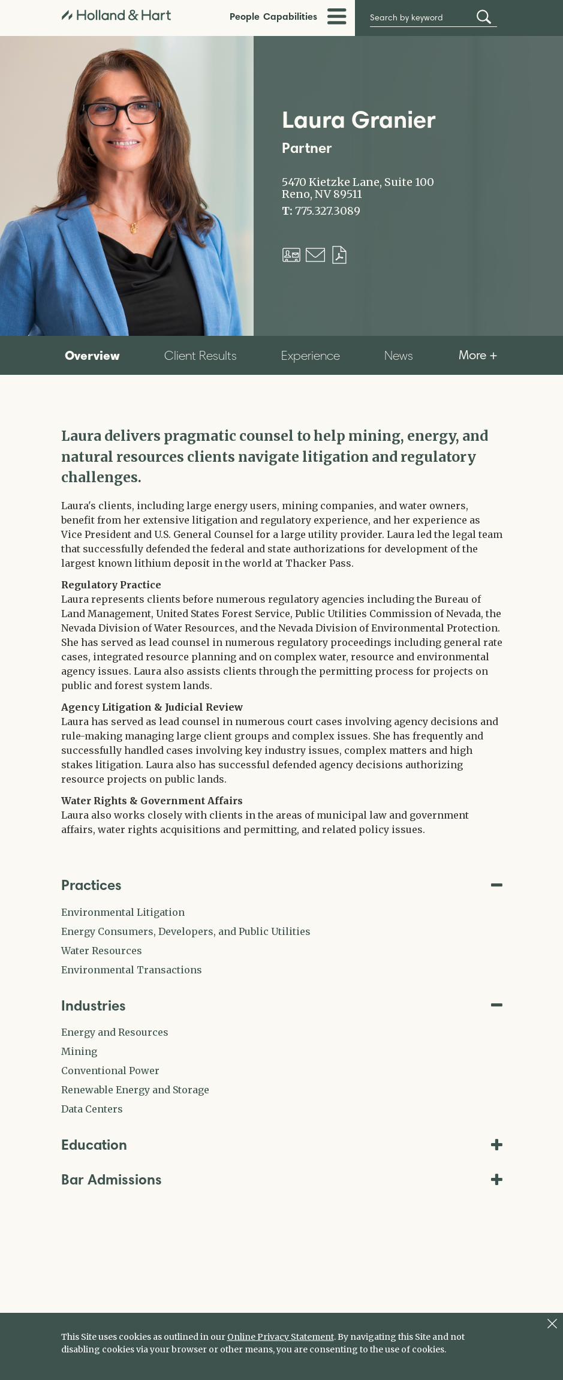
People (245, 16)
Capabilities (290, 16)
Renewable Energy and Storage (135, 1090)
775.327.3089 (327, 211)
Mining (79, 1051)
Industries (281, 1005)
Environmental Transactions (131, 970)
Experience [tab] (310, 355)
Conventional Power (110, 1071)
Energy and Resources (114, 1032)
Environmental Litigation (123, 912)
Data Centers (92, 1109)
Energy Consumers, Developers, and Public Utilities (186, 931)
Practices (281, 885)
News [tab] (398, 355)
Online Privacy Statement (280, 1336)
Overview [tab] (92, 355)
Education (281, 1144)
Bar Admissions (281, 1179)
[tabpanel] (281, 631)
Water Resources (101, 951)
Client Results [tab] (200, 355)
